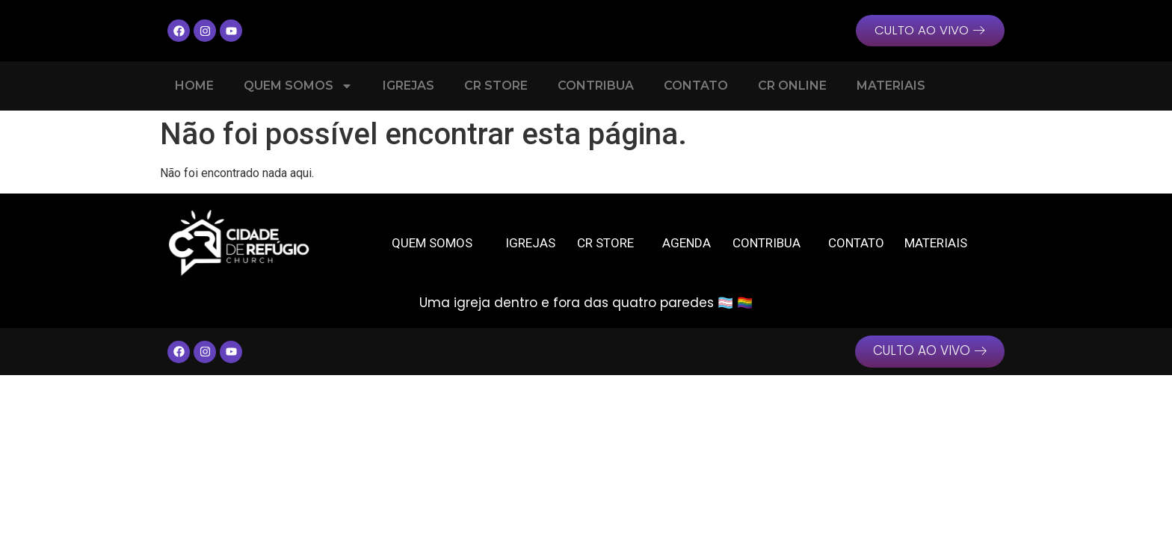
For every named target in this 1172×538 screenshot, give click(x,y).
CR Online (792, 86)
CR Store (496, 86)
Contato (696, 86)
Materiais (891, 86)
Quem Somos (298, 86)
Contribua (596, 86)
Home (194, 86)
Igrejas (408, 86)
